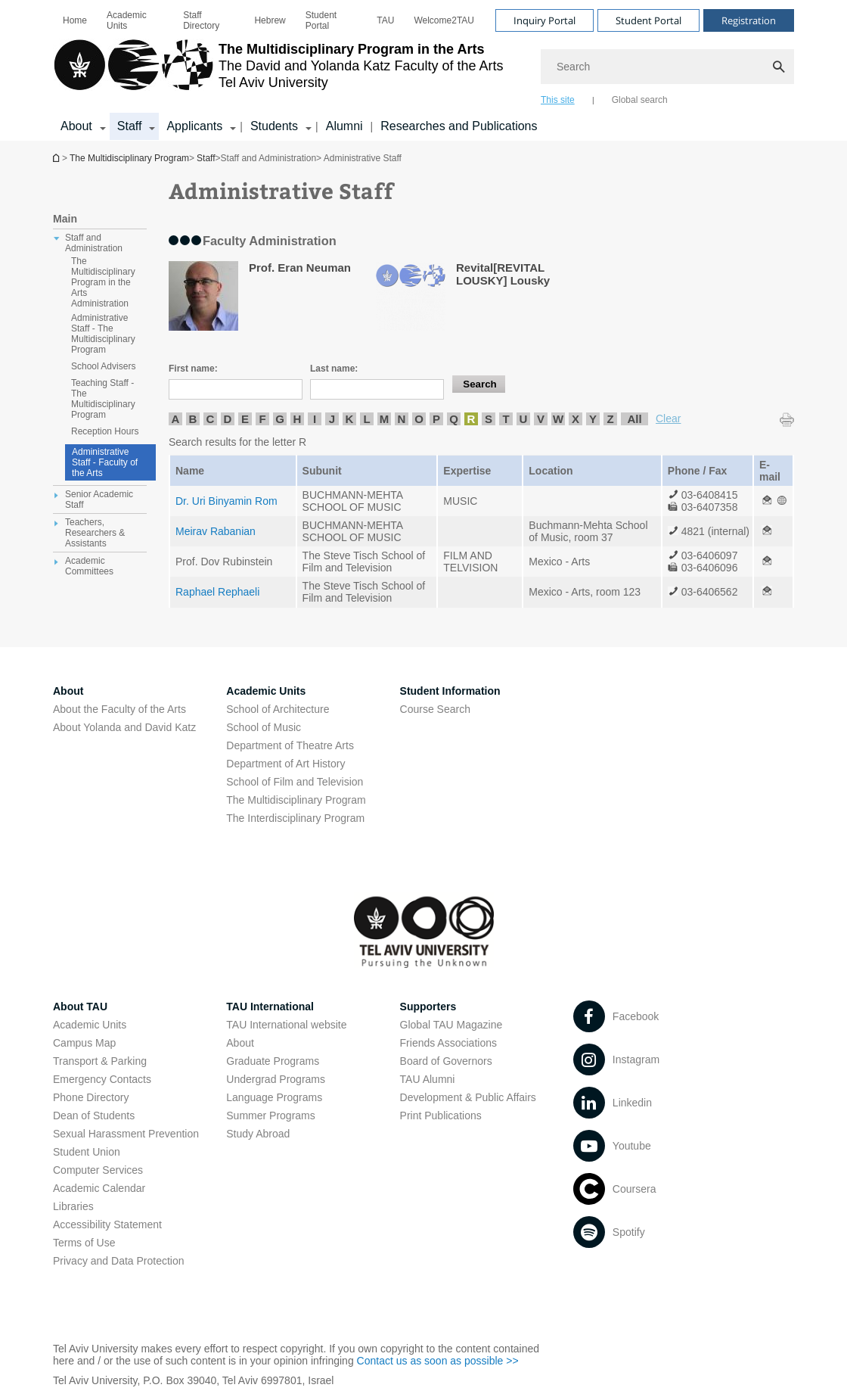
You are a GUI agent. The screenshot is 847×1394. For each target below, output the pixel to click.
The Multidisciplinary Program (57, 158)
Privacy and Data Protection (119, 1261)
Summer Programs (270, 1115)
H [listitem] (297, 418)
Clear (668, 418)
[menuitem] (75, 20)
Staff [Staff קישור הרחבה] (129, 126)
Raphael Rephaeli (217, 592)
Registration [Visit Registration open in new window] (748, 20)
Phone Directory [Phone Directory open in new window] (91, 1097)
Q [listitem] (453, 418)
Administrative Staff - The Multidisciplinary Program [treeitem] (103, 334)
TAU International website (286, 1025)
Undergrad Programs (275, 1079)
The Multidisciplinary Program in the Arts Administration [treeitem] (103, 282)
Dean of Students (94, 1115)
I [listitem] (314, 418)
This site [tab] (558, 100)
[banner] (423, 70)
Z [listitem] (610, 418)
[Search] (667, 66)
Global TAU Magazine (451, 1025)
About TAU (80, 1006)
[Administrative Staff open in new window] (767, 501)
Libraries (73, 1206)
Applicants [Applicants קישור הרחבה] (194, 126)
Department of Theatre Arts (290, 745)
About (240, 1043)
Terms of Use (84, 1243)
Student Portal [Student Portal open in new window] (321, 20)
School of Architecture (277, 709)
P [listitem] (436, 418)
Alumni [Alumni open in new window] (344, 126)
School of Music (263, 727)
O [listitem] (419, 418)
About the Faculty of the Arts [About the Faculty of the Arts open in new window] (119, 709)
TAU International (270, 1006)
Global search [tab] (640, 100)
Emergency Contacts (102, 1079)
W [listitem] (558, 418)
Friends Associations (448, 1043)
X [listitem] (575, 418)
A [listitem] (176, 418)
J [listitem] (332, 418)
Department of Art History (285, 764)
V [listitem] (540, 418)
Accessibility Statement (107, 1224)
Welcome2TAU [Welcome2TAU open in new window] (444, 20)
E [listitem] (245, 418)
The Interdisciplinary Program (295, 818)
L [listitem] (366, 418)
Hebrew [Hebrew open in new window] (269, 20)
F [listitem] (262, 418)
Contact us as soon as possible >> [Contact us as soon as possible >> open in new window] (438, 1361)
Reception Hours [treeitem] (104, 431)
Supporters (428, 1006)
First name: (193, 368)
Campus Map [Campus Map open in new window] (84, 1043)
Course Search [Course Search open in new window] (435, 709)
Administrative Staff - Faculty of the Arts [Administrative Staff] (105, 462)
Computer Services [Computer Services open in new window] (98, 1170)
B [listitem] (193, 418)
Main (65, 219)
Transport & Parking (100, 1061)
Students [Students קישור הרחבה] (274, 126)
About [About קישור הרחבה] (76, 126)
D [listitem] (228, 418)
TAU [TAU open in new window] (385, 20)
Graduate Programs (272, 1061)
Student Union (86, 1152)
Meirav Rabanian (215, 531)
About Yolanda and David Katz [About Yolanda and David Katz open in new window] (124, 727)
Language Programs (274, 1097)
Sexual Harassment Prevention (126, 1134)
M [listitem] (384, 418)
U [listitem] (524, 418)
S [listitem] (488, 418)
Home (75, 20)
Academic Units (127, 20)
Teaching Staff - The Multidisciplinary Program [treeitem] (103, 399)
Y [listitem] (593, 418)
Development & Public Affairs (468, 1097)
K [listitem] (350, 418)
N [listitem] (402, 418)
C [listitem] (210, 418)
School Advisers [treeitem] (103, 366)
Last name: (334, 368)
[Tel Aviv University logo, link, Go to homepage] (278, 72)
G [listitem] (279, 418)
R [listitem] (471, 418)
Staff (206, 158)
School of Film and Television (294, 782)
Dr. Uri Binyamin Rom (226, 501)
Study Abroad (258, 1134)
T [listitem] (505, 418)
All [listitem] (634, 418)
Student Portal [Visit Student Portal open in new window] (648, 20)
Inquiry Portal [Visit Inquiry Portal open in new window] (544, 20)
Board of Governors (446, 1061)
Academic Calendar (99, 1188)
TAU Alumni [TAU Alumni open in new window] (427, 1079)
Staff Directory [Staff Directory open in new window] (201, 20)
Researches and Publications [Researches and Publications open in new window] (458, 126)
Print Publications (441, 1115)
